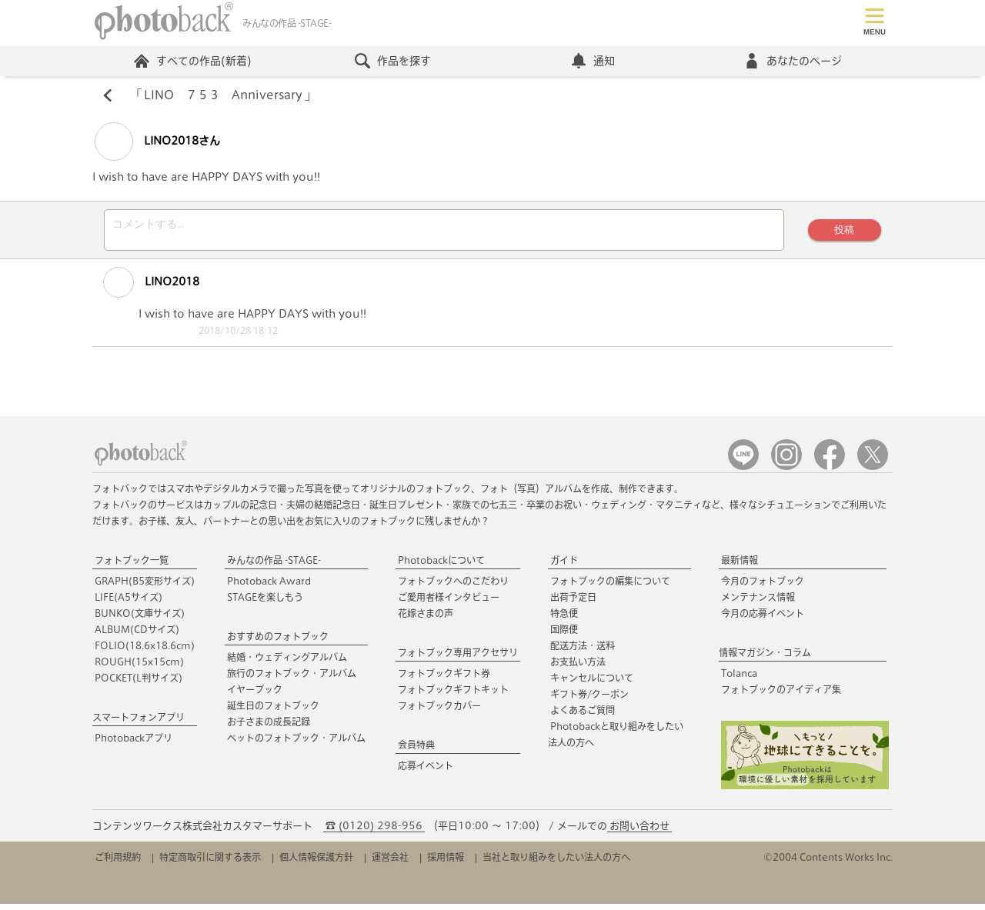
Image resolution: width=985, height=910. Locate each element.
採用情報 (445, 863)
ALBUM (137, 635)
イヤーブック (254, 695)
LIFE (128, 603)
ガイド (564, 566)
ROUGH (139, 667)
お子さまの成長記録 (268, 727)
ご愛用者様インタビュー (448, 603)
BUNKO (140, 619)
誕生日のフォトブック (273, 711)
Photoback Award (269, 587)
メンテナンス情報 (758, 603)
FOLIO (145, 651)
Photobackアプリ (133, 743)
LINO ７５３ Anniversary (223, 97)
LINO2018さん (157, 143)
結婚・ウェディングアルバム (287, 663)
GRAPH (145, 587)
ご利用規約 (118, 863)
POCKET (138, 683)
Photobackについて (441, 566)
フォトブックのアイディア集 (781, 695)
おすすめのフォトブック (278, 642)
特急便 (564, 619)
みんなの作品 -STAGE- (274, 566)
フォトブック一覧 (132, 566)
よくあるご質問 (582, 716)
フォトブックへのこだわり (453, 587)
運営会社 (390, 863)
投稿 (843, 233)
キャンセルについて (591, 683)
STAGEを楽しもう (265, 603)
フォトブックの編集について (610, 587)
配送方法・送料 (582, 651)
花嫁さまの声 (425, 619)
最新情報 (739, 566)
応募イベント (425, 771)
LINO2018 (143, 288)
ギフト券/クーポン (589, 700)
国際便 (564, 635)
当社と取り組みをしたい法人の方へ (556, 863)
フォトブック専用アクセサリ (458, 658)
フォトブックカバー (439, 711)
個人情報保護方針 (316, 863)
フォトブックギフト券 (444, 679)
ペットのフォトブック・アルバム (296, 743)
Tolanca (739, 679)
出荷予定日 (573, 603)
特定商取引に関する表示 (210, 863)
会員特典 (416, 750)
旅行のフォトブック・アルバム (291, 679)
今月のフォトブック (762, 587)
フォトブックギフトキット (453, 695)
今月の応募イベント (762, 619)
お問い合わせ (639, 832)
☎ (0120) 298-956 (374, 832)
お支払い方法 (578, 667)
